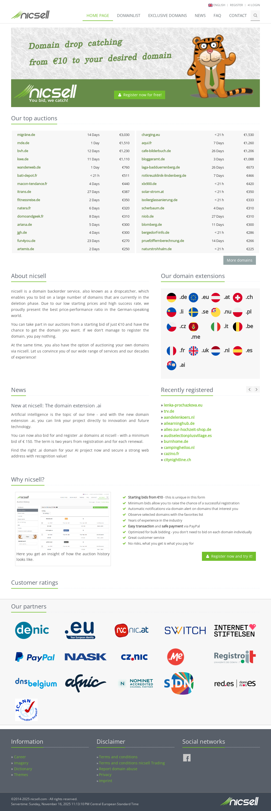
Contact (238, 15)
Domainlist (128, 15)
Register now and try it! (228, 556)
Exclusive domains (167, 15)
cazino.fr (171, 453)
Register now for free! (140, 94)
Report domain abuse (118, 768)
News (200, 15)
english (219, 5)
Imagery (21, 762)
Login (254, 5)
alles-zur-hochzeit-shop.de (187, 429)
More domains (239, 260)
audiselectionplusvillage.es (188, 435)
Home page (98, 15)
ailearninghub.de (179, 423)
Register (236, 5)
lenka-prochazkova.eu (183, 405)
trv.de (169, 411)
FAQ (217, 15)
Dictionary (23, 768)
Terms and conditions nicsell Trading (132, 762)
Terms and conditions (118, 756)
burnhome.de (176, 441)
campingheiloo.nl (179, 447)
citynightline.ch (177, 459)
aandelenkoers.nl (179, 417)
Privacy (105, 774)
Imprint (105, 780)
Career (20, 756)
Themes (21, 774)
